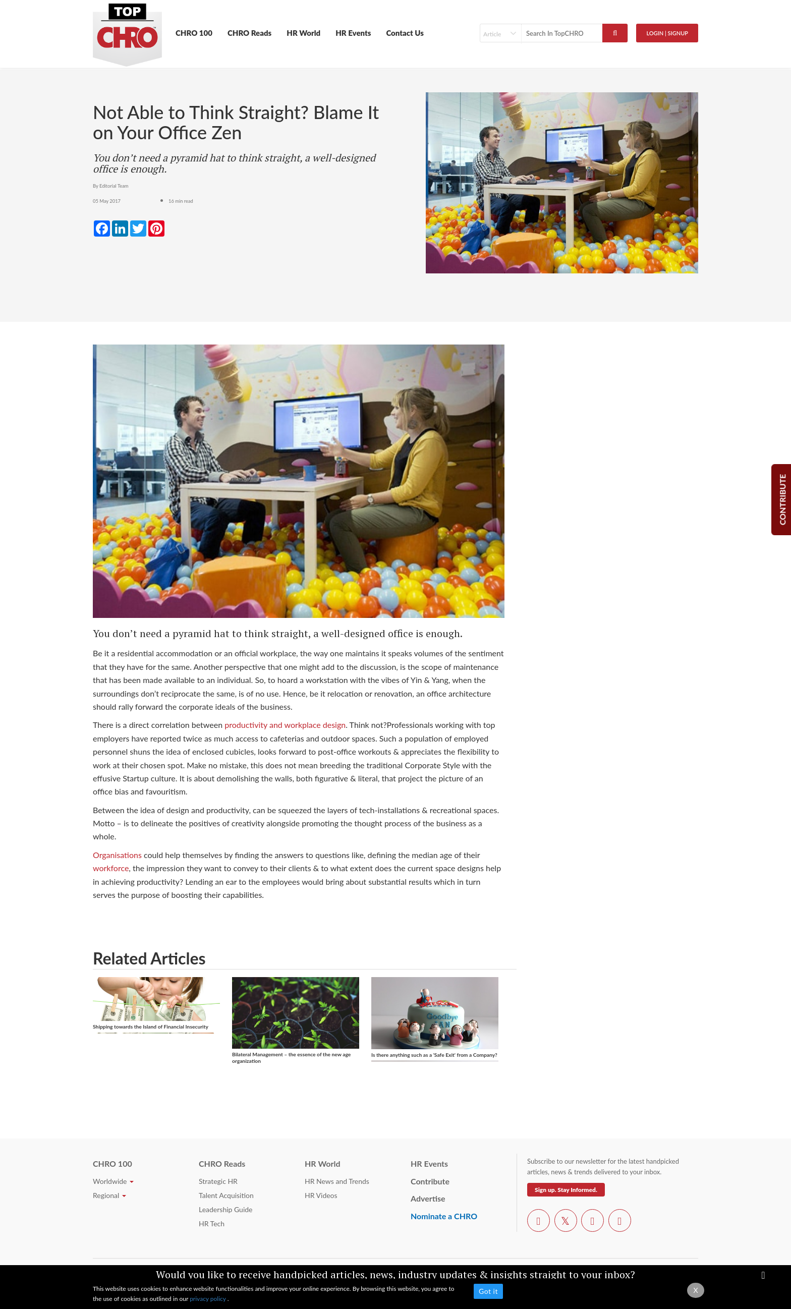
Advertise (428, 1198)
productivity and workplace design (285, 724)
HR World (303, 32)
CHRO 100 (194, 32)
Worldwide (113, 1181)
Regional (109, 1195)
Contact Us (405, 32)
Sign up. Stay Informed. (566, 1189)
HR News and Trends (337, 1181)
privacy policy (209, 1298)
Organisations (117, 855)
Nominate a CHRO (444, 1216)
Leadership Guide (225, 1209)
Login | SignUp (667, 33)
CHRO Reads (249, 32)
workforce (111, 868)
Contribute (430, 1181)
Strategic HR (218, 1181)
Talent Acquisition (226, 1195)
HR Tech (211, 1223)
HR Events (353, 32)
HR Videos (321, 1195)
